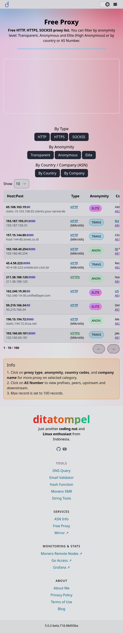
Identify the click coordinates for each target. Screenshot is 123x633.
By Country (47, 173)
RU (117, 221)
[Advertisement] (61, 86)
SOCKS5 (78, 137)
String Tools (61, 498)
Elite (88, 155)
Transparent (40, 155)
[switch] (105, 4)
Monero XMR (61, 491)
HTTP (42, 137)
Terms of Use (61, 602)
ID (116, 249)
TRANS (96, 222)
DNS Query (61, 470)
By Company (74, 173)
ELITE (95, 208)
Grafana (59, 567)
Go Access (59, 560)
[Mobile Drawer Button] (115, 4)
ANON (96, 250)
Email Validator (61, 477)
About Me (61, 588)
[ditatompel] (6, 4)
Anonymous (68, 155)
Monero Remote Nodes (59, 553)
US (117, 291)
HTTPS (59, 137)
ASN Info (61, 519)
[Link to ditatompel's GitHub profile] (58, 449)
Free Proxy (61, 526)
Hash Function (61, 484)
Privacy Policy (61, 595)
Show (7, 183)
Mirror (59, 532)
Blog (61, 608)
